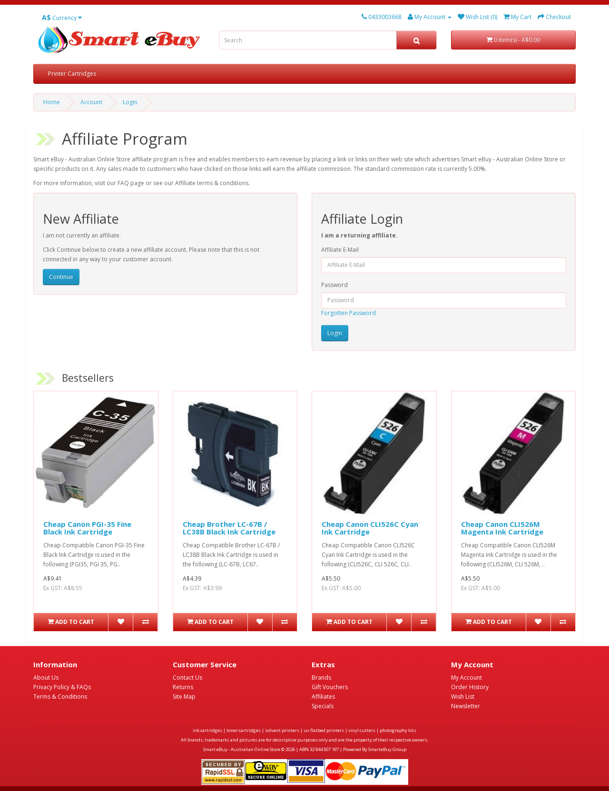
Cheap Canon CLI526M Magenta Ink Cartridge (502, 528)
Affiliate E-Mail (340, 250)
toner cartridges (243, 730)
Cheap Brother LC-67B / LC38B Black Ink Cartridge (229, 528)
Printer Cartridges (72, 73)
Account (91, 102)
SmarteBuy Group (387, 749)
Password (334, 285)
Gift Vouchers (330, 687)
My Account (466, 677)
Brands (321, 677)
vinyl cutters (361, 730)
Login (130, 102)
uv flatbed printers (324, 730)
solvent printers (282, 730)
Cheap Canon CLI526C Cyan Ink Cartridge (370, 528)
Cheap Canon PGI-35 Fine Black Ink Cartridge (87, 528)
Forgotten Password (348, 313)
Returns (183, 687)
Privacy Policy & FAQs (62, 687)
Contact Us (187, 677)
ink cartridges (207, 730)
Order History (470, 687)
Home (51, 102)
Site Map (184, 696)
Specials (323, 706)
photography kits (398, 730)
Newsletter (465, 706)
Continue (61, 277)
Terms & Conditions (60, 696)
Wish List (462, 696)
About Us (46, 677)
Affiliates (323, 696)
